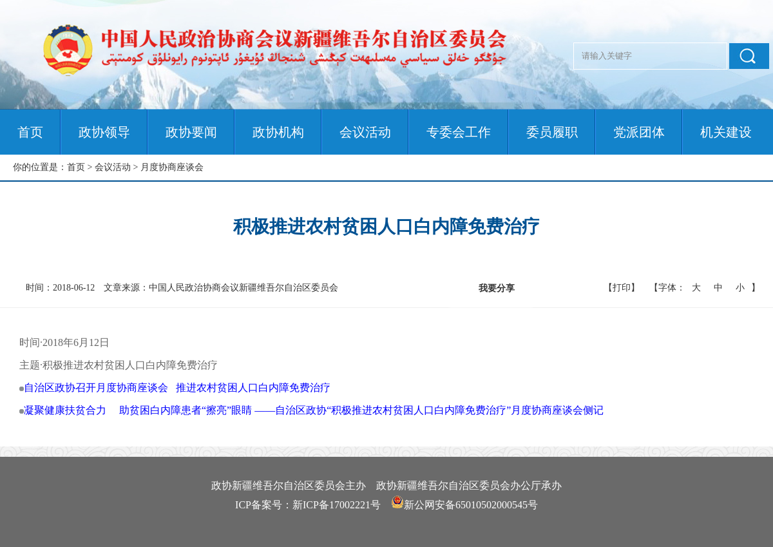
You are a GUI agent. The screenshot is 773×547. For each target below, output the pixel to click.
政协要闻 (191, 132)
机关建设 (726, 132)
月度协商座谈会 (172, 167)
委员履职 (552, 132)
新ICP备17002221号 (336, 504)
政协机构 (278, 132)
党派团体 (639, 132)
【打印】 (622, 288)
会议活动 (365, 132)
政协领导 (104, 132)
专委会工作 (458, 132)
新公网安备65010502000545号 (471, 504)
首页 (30, 132)
